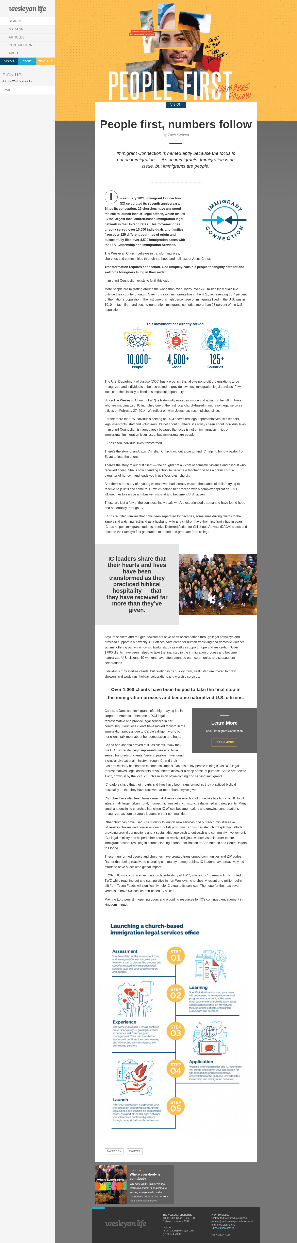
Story (27, 61)
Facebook (114, 1151)
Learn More (224, 742)
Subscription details (223, 1227)
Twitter (135, 1151)
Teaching (45, 61)
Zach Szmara (178, 135)
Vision (9, 61)
